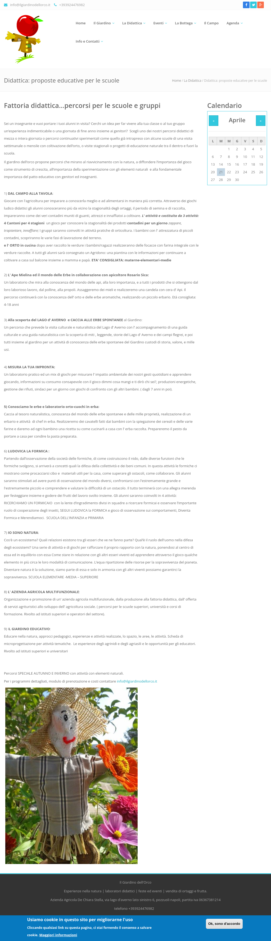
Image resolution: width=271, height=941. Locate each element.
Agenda (233, 23)
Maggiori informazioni (58, 936)
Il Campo (211, 23)
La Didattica (132, 23)
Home (81, 23)
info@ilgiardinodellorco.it (30, 4)
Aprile (237, 120)
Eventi (158, 23)
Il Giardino (102, 23)
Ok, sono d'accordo (224, 926)
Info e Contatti (88, 41)
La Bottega (184, 23)
